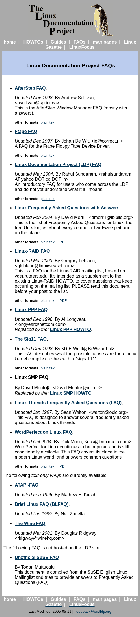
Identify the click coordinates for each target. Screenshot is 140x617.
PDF (63, 242)
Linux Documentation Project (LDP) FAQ (58, 164)
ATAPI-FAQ (26, 485)
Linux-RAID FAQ (32, 251)
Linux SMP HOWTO (71, 393)
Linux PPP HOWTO (70, 329)
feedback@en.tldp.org (93, 611)
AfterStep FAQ (30, 88)
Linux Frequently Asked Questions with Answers (67, 207)
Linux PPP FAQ (31, 309)
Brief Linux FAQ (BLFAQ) (41, 504)
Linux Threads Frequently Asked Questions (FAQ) (68, 402)
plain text (48, 122)
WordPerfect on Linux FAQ (43, 432)
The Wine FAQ (30, 523)
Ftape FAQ (26, 131)
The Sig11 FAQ (31, 339)
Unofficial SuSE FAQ (37, 557)
